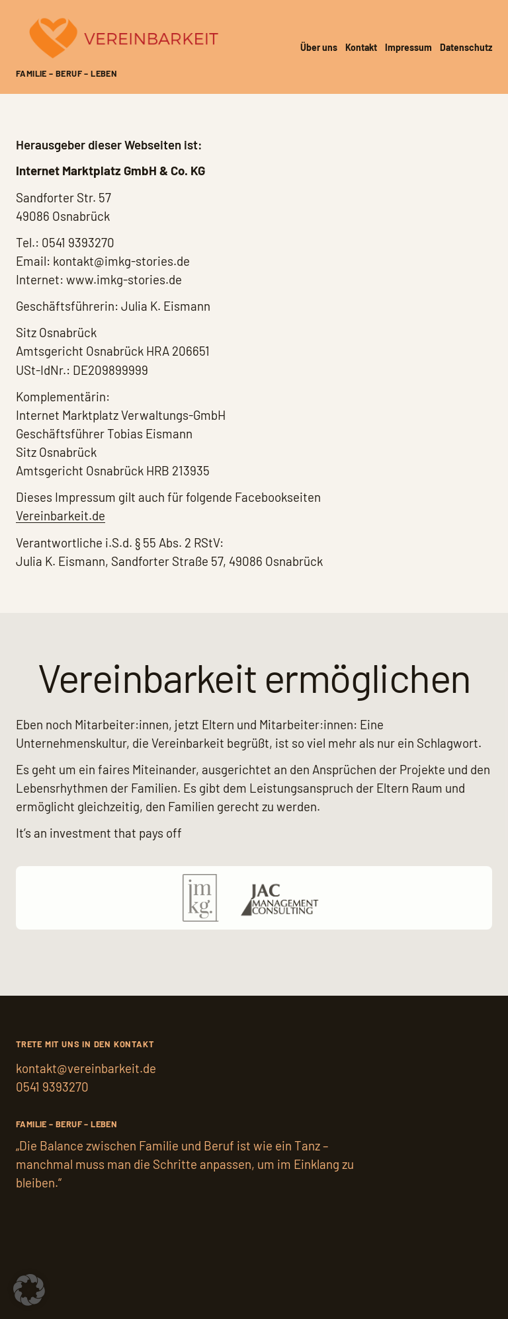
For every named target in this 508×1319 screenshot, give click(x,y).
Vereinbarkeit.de (60, 515)
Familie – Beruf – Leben (66, 73)
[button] (29, 1290)
